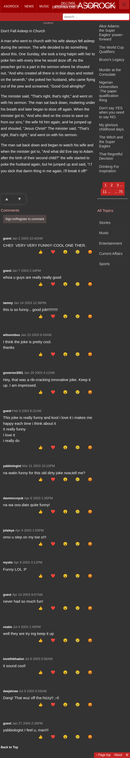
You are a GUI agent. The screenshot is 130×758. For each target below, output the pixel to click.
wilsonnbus (11, 335)
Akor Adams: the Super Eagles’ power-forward (111, 32)
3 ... (120, 185)
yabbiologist (12, 466)
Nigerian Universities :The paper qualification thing (109, 91)
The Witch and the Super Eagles (111, 141)
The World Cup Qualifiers (111, 49)
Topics (110, 6)
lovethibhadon (13, 659)
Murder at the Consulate (110, 72)
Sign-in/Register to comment (24, 219)
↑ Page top (103, 755)
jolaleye (8, 530)
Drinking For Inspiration (109, 169)
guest (7, 238)
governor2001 (13, 373)
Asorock (11, 6)
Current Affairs (111, 254)
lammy (8, 303)
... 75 (119, 192)
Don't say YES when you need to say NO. (111, 112)
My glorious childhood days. (112, 127)
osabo (7, 627)
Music (44, 6)
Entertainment (68, 6)
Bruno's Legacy (111, 60)
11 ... (107, 192)
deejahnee (10, 691)
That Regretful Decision (110, 156)
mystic (8, 562)
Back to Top (9, 747)
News (29, 6)
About (118, 755)
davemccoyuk (13, 498)
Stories (105, 223)
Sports (92, 6)
